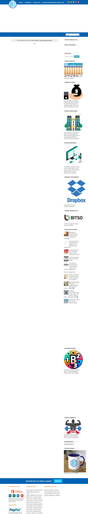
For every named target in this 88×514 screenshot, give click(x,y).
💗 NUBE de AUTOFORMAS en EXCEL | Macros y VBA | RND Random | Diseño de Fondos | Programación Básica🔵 (71, 294)
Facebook (69, 2)
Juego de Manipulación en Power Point (34, 495)
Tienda (21, 2)
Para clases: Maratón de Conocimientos (34, 513)
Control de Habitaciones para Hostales (52, 491)
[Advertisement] (71, 326)
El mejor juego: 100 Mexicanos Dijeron (34, 507)
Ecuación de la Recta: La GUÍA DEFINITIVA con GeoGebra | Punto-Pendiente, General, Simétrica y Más (71, 244)
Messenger (71, 2)
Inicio (34, 43)
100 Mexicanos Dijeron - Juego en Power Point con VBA (74, 259)
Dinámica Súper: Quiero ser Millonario (34, 505)
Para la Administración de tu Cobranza (52, 493)
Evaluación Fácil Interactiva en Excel (33, 502)
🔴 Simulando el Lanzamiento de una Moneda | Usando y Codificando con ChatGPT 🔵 (71, 235)
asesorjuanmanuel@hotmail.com (53, 2)
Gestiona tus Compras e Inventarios (51, 490)
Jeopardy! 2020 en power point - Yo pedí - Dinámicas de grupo (74, 301)
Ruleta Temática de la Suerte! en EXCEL (34, 490)
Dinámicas (28, 2)
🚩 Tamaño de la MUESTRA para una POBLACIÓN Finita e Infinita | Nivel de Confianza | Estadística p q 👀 (71, 266)
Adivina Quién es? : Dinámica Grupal (33, 497)
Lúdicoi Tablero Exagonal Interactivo (33, 511)
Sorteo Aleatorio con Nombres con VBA (34, 500)
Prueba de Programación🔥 (69, 272)
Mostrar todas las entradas (45, 40)
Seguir (76, 56)
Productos (36, 2)
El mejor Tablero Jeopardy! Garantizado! (34, 504)
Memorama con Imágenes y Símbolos (34, 498)
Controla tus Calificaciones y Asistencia (52, 495)
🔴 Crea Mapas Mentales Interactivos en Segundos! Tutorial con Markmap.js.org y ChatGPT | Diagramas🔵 (71, 285)
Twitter (74, 2)
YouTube (78, 2)
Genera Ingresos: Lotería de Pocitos (33, 509)
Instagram (76, 2)
